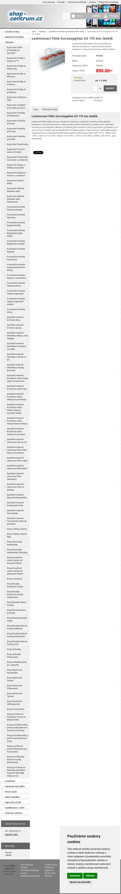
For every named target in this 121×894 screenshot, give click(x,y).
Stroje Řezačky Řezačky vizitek (17, 619)
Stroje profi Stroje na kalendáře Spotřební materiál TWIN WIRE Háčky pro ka (16, 771)
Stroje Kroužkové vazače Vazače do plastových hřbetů (15, 571)
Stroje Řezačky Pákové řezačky (16, 603)
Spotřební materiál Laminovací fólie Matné (17, 467)
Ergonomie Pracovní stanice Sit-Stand (16, 150)
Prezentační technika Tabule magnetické (16, 292)
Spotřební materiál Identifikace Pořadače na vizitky (16, 346)
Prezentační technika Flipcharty (16, 216)
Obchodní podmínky (77, 2)
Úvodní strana (12, 31)
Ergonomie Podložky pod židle (16, 138)
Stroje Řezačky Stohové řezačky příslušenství (17, 635)
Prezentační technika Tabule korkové (16, 284)
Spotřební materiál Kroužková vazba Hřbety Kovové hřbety (16, 397)
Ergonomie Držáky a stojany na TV (16, 59)
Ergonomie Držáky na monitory (16, 83)
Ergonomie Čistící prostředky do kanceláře (14, 50)
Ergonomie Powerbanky (17, 144)
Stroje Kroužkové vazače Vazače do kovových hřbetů (15, 560)
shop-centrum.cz (10, 867)
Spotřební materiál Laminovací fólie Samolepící (15, 476)
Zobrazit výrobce (14, 812)
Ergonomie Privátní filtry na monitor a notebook (17, 158)
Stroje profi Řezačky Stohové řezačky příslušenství (15, 759)
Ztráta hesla (50, 873)
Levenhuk (10, 780)
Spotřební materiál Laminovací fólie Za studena (15, 487)
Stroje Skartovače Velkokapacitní (14, 702)
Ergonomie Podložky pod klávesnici (16, 114)
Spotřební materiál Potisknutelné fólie (15, 504)
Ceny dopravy (49, 2)
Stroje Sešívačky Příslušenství (14, 655)
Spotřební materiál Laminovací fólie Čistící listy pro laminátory (17, 450)
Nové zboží (11, 791)
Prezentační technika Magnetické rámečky (16, 242)
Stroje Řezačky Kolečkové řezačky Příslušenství (15, 594)
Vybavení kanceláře (15, 786)
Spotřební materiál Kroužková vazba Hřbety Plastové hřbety (17, 421)
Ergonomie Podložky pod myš (16, 122)
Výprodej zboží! (13, 802)
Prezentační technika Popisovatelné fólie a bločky (16, 267)
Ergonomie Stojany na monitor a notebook (16, 174)
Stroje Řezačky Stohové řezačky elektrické (17, 627)
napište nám (11, 834)
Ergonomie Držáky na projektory (16, 91)
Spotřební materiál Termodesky (15, 512)
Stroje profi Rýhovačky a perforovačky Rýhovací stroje (17, 738)
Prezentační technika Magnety (16, 250)
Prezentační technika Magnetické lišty (16, 224)
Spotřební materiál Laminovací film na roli (17, 440)
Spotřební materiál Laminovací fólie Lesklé (17, 459)
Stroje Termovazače (16, 709)
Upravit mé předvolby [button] (80, 882)
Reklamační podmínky (108, 2)
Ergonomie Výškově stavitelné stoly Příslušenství (15, 199)
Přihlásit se (49, 867)
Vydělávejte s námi (14, 807)
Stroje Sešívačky (14, 649)
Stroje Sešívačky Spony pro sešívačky (17, 663)
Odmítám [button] (90, 875)
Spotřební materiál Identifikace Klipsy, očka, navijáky (17, 335)
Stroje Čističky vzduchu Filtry (17, 535)
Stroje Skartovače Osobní (14, 679)
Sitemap (48, 876)
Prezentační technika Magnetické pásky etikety (16, 233)
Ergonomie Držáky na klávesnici (16, 75)
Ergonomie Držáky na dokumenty (16, 67)
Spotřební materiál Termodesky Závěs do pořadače (17, 521)
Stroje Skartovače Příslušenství (14, 687)
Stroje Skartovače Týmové (14, 695)
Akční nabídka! (12, 796)
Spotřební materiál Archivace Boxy (15, 318)
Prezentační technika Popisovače (16, 258)
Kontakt (61, 2)
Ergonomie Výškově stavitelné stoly (15, 190)
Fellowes (9, 42)
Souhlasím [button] (75, 875)
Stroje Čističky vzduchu (17, 529)
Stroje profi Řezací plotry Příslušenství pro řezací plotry (17, 749)
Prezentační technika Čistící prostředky (16, 208)
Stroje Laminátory (15, 578)
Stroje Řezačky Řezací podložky (16, 611)
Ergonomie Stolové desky (15, 182)
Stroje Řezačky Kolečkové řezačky (15, 585)
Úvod (34, 31)
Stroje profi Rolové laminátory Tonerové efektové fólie (16, 717)
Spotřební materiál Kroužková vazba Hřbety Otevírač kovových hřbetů (15, 408)
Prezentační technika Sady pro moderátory (16, 276)
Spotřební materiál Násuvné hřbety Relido (17, 496)
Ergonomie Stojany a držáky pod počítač (16, 166)
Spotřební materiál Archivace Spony (15, 326)
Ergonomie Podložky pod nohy (16, 130)
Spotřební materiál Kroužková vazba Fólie (17, 387)
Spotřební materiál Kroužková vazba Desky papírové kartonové (17, 378)
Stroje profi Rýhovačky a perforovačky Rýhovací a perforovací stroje (17, 727)
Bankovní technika (14, 36)
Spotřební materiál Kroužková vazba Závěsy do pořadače (16, 431)
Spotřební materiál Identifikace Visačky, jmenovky (15, 367)
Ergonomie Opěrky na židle (16, 98)
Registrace (49, 870)
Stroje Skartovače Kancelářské (14, 671)
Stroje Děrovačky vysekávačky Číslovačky (17, 551)
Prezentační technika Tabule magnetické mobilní (16, 301)
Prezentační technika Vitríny (16, 310)
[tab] (36, 109)
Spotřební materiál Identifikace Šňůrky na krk (16, 357)
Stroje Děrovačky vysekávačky (14, 543)
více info (8, 855)
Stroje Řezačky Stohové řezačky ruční (17, 643)
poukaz (92, 2)
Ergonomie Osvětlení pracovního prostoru (16, 106)
